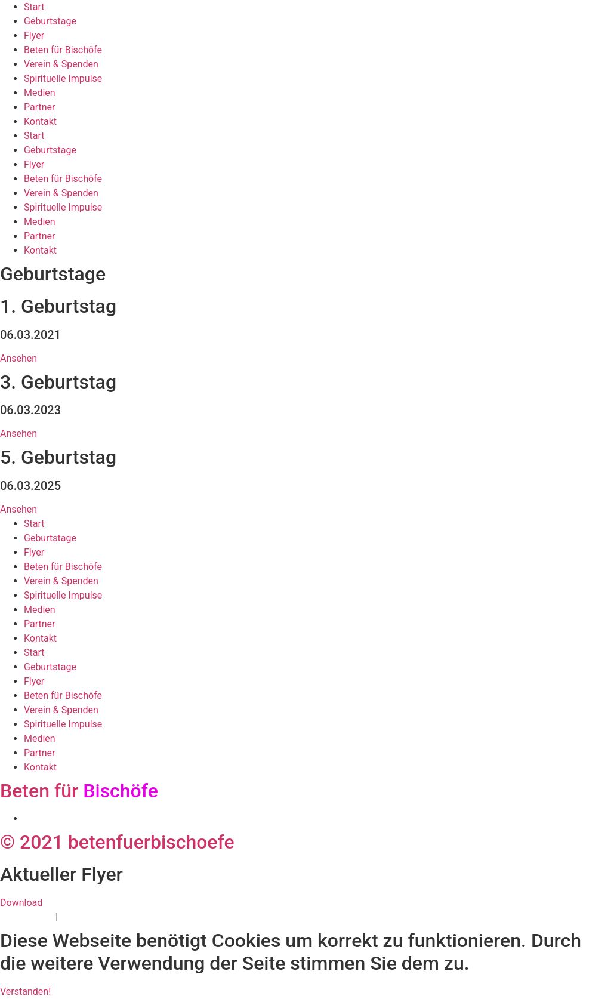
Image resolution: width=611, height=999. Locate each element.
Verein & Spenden (61, 64)
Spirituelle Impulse (63, 78)
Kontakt (40, 121)
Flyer (34, 35)
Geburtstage (50, 21)
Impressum (84, 917)
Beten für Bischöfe (63, 50)
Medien (39, 92)
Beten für (79, 790)
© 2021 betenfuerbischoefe (117, 842)
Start (34, 7)
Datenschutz (26, 917)
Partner (39, 107)
